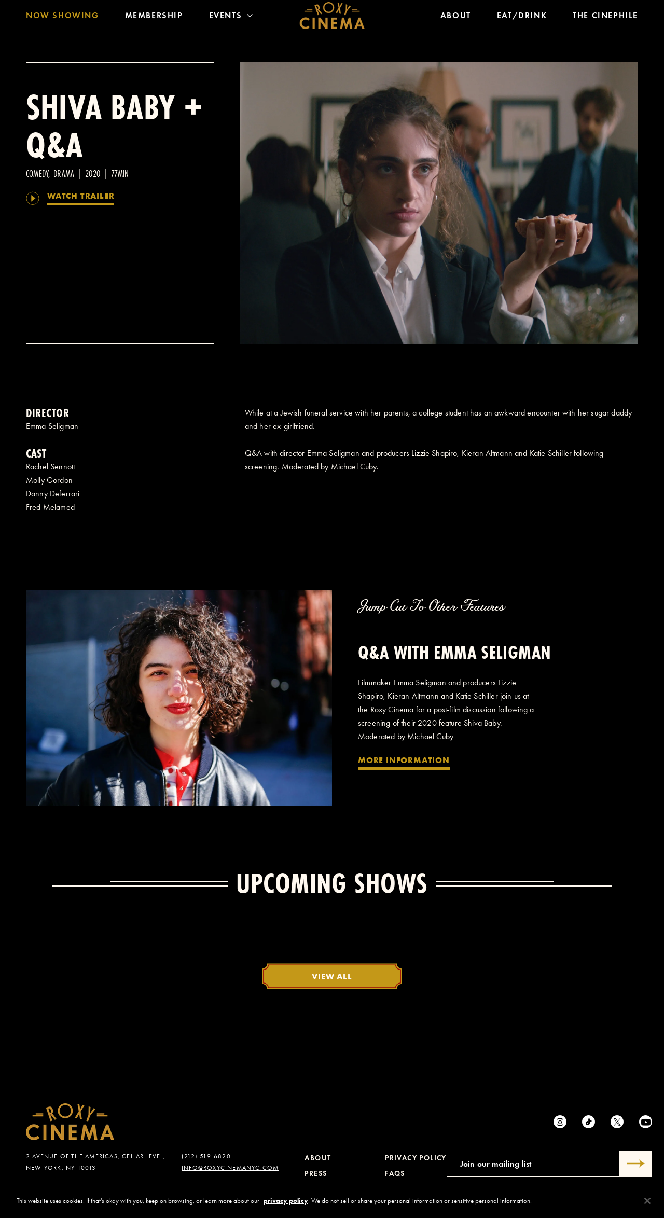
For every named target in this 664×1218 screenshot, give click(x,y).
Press (316, 1173)
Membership (154, 17)
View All (332, 976)
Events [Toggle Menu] (231, 17)
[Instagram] (560, 1121)
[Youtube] (645, 1121)
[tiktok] (588, 1121)
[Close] (647, 1200)
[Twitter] (617, 1121)
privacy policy (286, 1201)
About (455, 17)
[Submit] (636, 1164)
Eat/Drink (522, 17)
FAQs (395, 1173)
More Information (404, 760)
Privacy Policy (416, 1158)
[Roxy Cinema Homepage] (332, 18)
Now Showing (62, 17)
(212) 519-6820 (206, 1156)
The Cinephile (605, 17)
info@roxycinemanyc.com (230, 1167)
